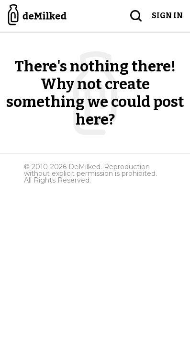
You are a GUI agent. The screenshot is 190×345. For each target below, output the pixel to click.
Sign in (167, 15)
